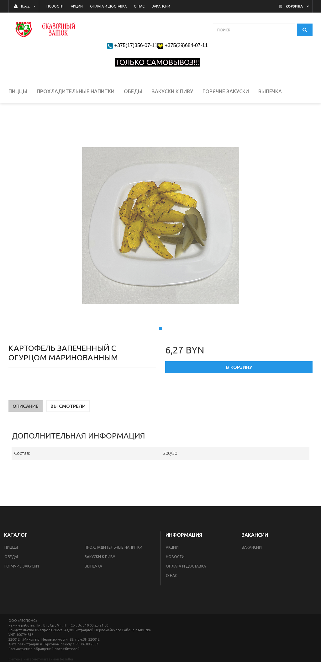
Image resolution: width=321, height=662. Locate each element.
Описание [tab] (26, 432)
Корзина (294, 6)
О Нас (171, 575)
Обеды (11, 557)
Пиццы (11, 547)
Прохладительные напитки (113, 547)
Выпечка (93, 566)
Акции (172, 547)
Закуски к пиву (100, 557)
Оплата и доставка (186, 566)
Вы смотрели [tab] (68, 432)
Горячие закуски (21, 566)
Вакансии (252, 547)
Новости (175, 557)
